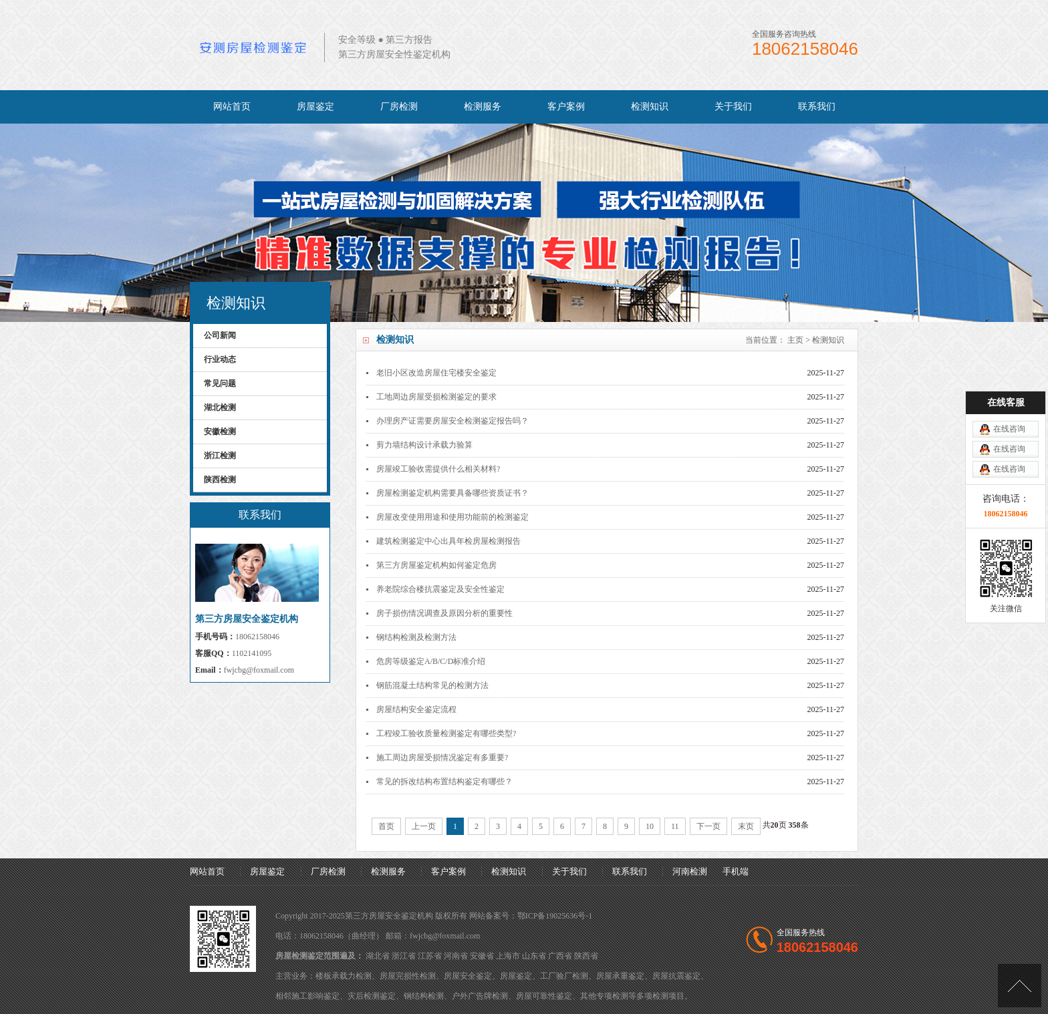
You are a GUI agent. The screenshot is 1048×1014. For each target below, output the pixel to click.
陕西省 (586, 956)
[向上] (1019, 985)
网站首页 (232, 107)
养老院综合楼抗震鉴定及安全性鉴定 (440, 589)
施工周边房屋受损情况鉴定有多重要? (442, 757)
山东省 (534, 956)
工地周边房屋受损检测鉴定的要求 (436, 396)
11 (675, 826)
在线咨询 (1009, 379)
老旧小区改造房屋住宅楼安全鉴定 (436, 372)
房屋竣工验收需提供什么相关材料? (438, 469)
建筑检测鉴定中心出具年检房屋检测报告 (448, 541)
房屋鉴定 (315, 107)
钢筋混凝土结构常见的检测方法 (432, 685)
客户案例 (566, 107)
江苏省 (430, 956)
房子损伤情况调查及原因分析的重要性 (444, 613)
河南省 (456, 956)
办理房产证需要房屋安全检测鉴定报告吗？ (452, 421)
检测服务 (482, 107)
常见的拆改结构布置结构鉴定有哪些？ (444, 781)
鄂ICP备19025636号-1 (555, 915)
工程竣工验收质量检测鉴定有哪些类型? (446, 733)
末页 (746, 826)
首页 (386, 826)
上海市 (508, 956)
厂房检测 (399, 107)
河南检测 (689, 871)
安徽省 (482, 956)
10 (650, 826)
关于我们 (733, 107)
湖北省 (378, 956)
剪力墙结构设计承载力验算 (424, 445)
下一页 (708, 826)
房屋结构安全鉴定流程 (416, 709)
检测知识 (649, 107)
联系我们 (816, 107)
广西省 (560, 956)
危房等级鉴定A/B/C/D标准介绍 (430, 661)
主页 (795, 340)
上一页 (424, 826)
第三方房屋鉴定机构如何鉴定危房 (436, 565)
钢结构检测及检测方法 (416, 637)
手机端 (736, 871)
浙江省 (404, 956)
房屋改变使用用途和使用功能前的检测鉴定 (452, 517)
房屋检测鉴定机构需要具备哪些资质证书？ (452, 493)
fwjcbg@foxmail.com (259, 670)
